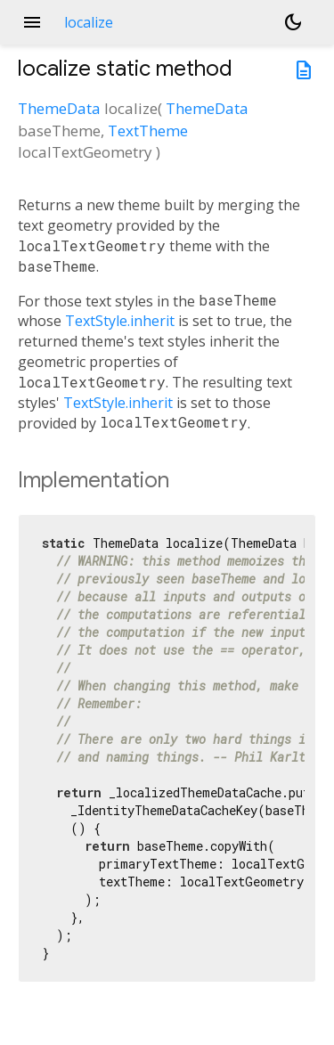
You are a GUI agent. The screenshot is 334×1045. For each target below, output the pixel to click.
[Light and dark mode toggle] (293, 22)
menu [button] (32, 22)
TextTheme (148, 130)
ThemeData (59, 108)
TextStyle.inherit (120, 321)
